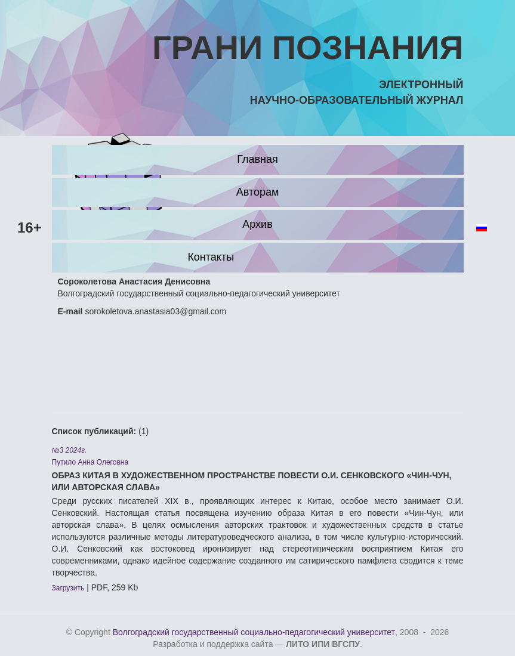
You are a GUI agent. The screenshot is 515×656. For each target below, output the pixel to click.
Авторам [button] (257, 192)
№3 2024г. (69, 450)
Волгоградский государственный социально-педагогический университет (254, 632)
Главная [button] (257, 159)
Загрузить (68, 588)
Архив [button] (257, 224)
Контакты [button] (210, 257)
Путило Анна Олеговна (90, 462)
